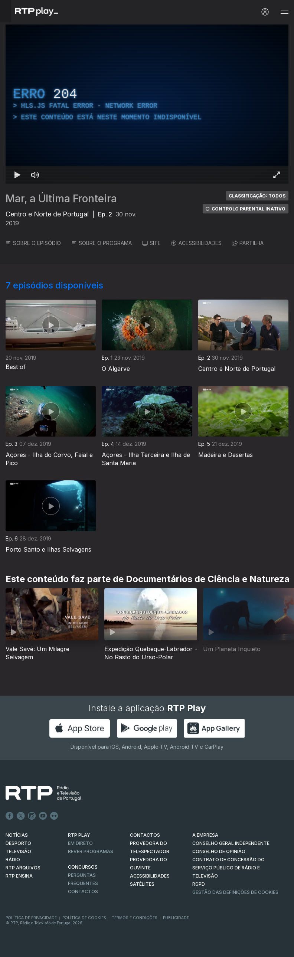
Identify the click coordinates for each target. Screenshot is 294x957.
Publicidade (176, 917)
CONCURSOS (83, 867)
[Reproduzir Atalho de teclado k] (17, 175)
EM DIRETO (80, 843)
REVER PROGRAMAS (90, 851)
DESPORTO (18, 843)
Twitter (21, 816)
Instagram (32, 816)
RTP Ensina (19, 876)
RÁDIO (13, 859)
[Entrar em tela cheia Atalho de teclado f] (276, 175)
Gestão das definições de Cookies (235, 892)
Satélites (142, 884)
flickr (54, 816)
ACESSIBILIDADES (196, 243)
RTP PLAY (79, 835)
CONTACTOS (145, 835)
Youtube (43, 816)
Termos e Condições (134, 917)
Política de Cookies (84, 917)
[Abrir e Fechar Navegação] (284, 12)
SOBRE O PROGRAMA (101, 243)
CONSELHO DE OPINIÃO (218, 851)
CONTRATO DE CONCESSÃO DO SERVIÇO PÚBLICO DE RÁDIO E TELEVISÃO (228, 868)
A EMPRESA (205, 835)
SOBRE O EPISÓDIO (33, 243)
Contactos (83, 891)
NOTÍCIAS (17, 835)
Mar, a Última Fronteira (61, 198)
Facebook (10, 816)
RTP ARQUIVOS (23, 868)
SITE (151, 243)
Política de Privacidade (31, 917)
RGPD (198, 884)
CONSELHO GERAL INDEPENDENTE (231, 843)
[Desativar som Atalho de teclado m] (35, 175)
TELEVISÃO (18, 851)
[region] (147, 104)
